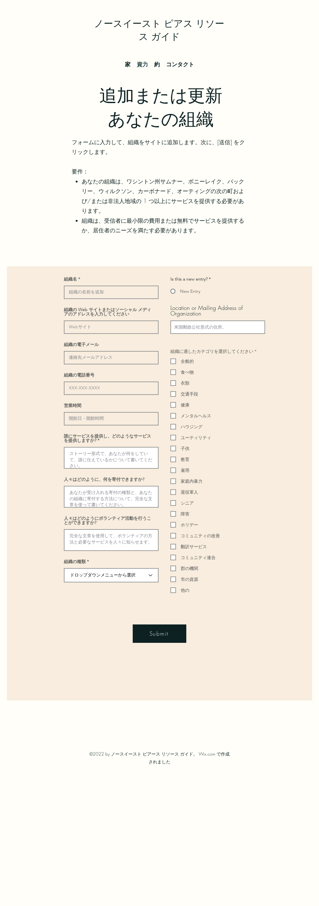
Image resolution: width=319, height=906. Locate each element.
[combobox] (217, 327)
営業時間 (72, 405)
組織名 (70, 279)
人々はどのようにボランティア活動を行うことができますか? (107, 520)
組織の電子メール (81, 344)
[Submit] (159, 633)
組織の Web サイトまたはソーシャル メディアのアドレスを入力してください (107, 311)
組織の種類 (75, 561)
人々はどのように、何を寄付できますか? (104, 479)
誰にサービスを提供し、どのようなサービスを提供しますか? (107, 438)
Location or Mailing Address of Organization (206, 310)
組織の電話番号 (79, 375)
